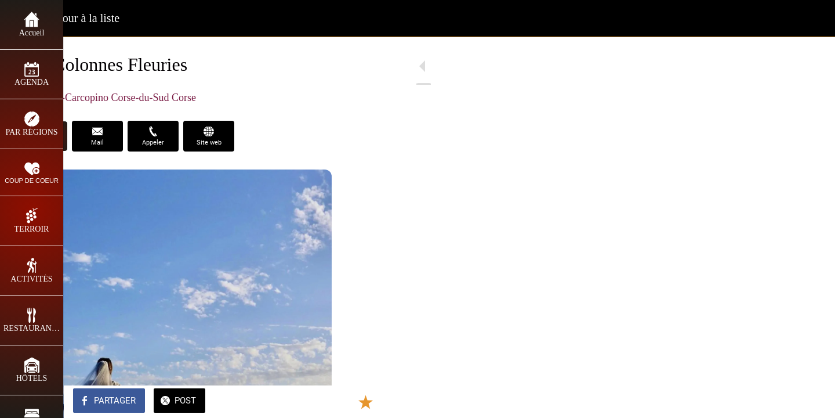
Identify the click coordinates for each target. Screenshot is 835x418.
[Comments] (325, 402)
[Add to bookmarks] (297, 402)
